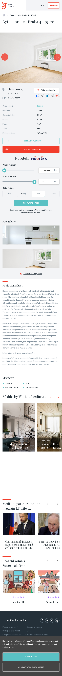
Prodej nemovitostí (10, 627)
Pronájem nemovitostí (11, 631)
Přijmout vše (31, 657)
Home (5, 14)
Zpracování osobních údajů (37, 635)
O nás (29, 631)
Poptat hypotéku (31, 203)
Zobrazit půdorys (32, 141)
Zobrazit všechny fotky (31, 274)
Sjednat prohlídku (32, 149)
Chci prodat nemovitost (12, 635)
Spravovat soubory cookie (31, 667)
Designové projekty (34, 627)
